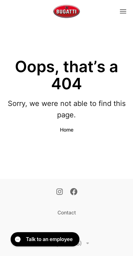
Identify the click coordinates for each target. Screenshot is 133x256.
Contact (66, 212)
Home (66, 130)
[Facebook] (74, 192)
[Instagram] (59, 192)
